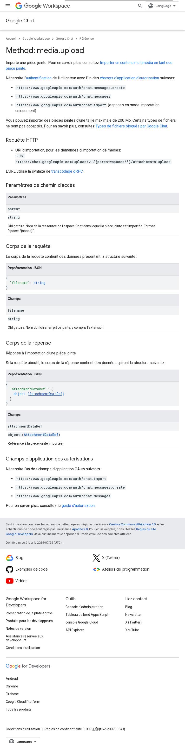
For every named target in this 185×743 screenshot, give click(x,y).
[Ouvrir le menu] (8, 6)
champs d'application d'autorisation (129, 78)
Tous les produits (19, 709)
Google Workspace (36, 38)
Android (12, 678)
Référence (86, 38)
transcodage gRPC (67, 171)
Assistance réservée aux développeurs (24, 638)
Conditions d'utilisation (23, 648)
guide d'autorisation (78, 505)
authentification (39, 78)
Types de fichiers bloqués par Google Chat (131, 126)
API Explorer (75, 630)
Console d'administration (84, 607)
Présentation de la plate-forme (29, 613)
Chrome (12, 686)
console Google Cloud (82, 622)
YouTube (132, 630)
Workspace (47, 6)
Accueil (11, 38)
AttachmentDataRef (45, 393)
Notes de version (18, 628)
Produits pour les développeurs (29, 621)
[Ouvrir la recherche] (140, 6)
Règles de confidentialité (63, 729)
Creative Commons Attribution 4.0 (132, 524)
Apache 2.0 (80, 529)
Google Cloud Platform (23, 702)
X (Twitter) (133, 622)
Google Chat (20, 21)
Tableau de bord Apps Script (87, 615)
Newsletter (133, 615)
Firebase (12, 694)
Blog (128, 607)
